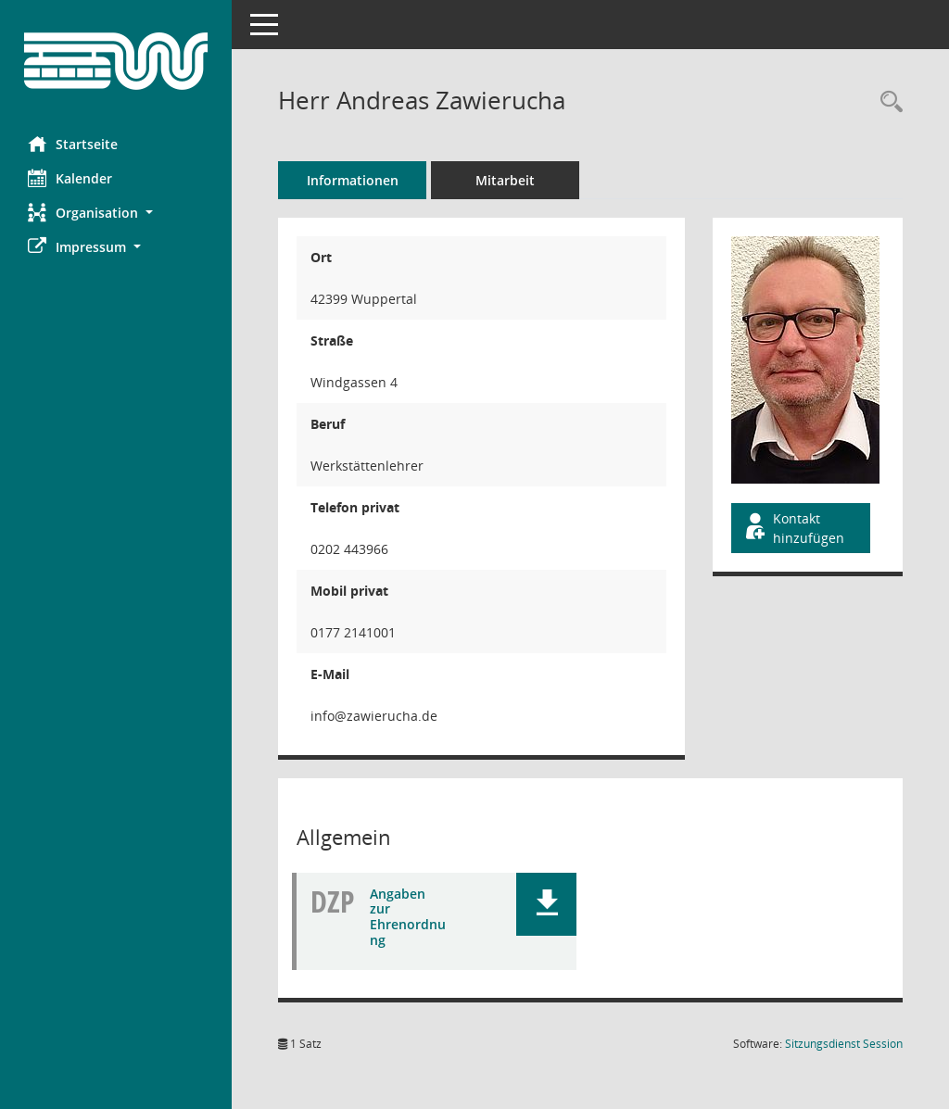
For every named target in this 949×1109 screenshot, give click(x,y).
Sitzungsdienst (844, 1044)
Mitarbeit (505, 180)
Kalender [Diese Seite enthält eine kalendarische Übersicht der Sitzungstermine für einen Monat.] (70, 178)
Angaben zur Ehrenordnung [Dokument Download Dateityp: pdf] (408, 917)
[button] (116, 212)
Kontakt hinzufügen (793, 528)
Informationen (353, 180)
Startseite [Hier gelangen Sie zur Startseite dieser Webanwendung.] (73, 143)
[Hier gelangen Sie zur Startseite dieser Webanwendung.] (116, 61)
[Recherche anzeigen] (887, 102)
